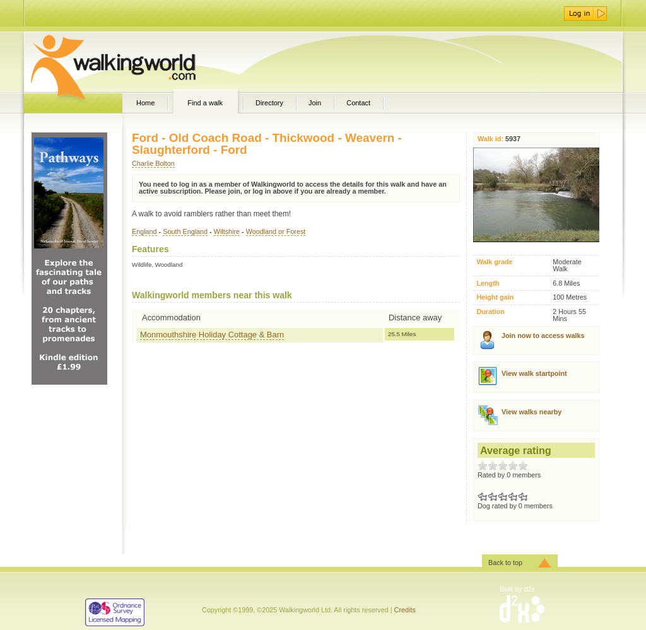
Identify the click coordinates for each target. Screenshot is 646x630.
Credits (405, 610)
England (144, 231)
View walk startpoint (534, 373)
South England (185, 231)
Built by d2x (517, 589)
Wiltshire (227, 231)
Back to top (505, 562)
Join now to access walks (543, 335)
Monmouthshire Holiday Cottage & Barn (212, 334)
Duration (490, 311)
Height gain (495, 297)
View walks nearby (531, 412)
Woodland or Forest (276, 231)
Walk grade (494, 262)
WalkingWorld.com (135, 62)
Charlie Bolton (153, 163)
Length (487, 283)
